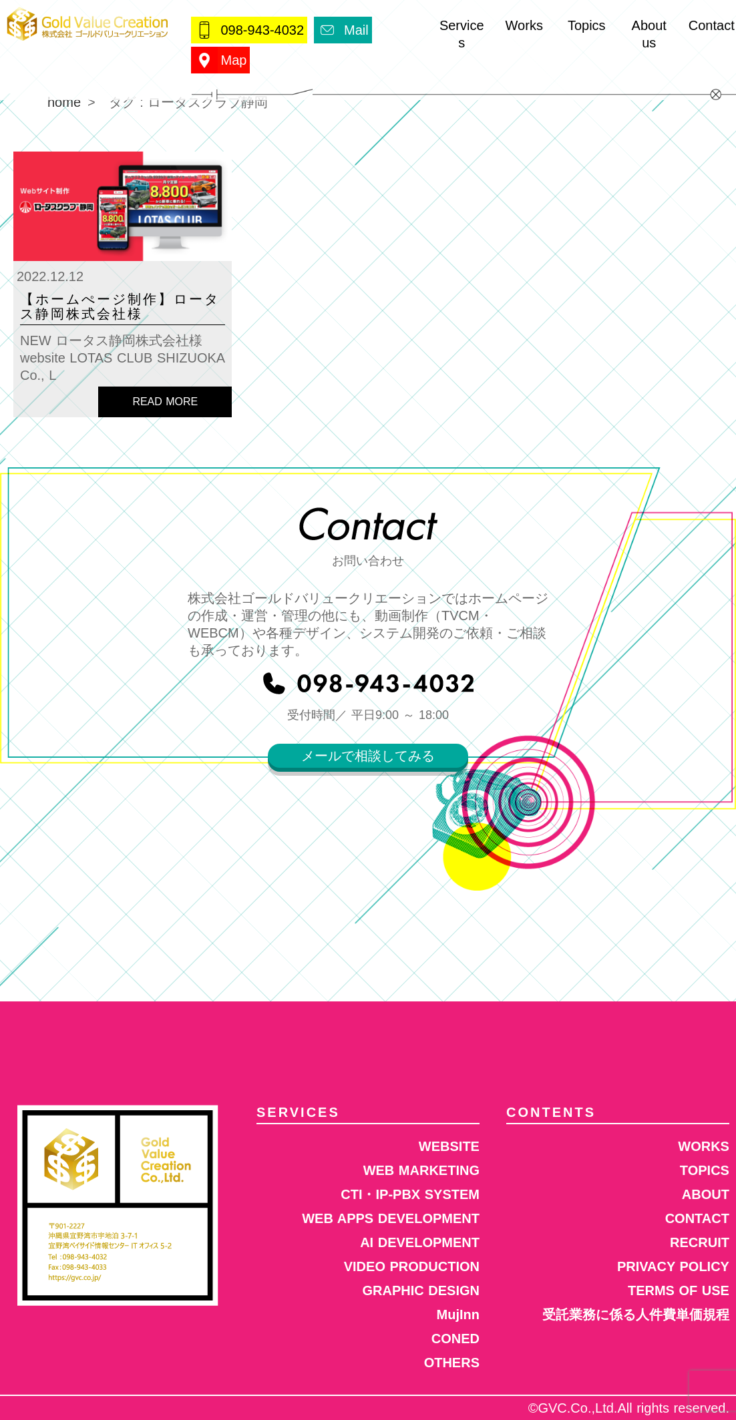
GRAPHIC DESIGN (421, 1290)
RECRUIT (699, 1242)
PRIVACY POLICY (673, 1266)
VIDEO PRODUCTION (412, 1266)
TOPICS (704, 1170)
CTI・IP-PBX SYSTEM (410, 1194)
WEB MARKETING (421, 1170)
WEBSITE (449, 1146)
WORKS (703, 1146)
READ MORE (165, 401)
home (64, 102)
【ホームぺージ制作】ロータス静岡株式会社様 (120, 306)
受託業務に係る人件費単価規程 (635, 1314)
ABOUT (705, 1194)
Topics (587, 25)
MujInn (458, 1314)
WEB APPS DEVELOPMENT (391, 1218)
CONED (455, 1338)
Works (524, 25)
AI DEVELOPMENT (420, 1242)
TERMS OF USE (678, 1290)
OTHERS (452, 1362)
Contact (712, 25)
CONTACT (697, 1218)
